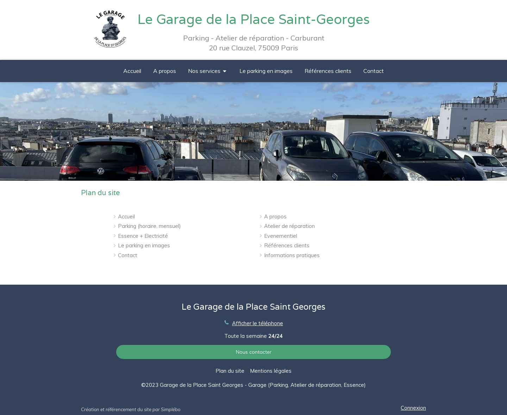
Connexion (413, 407)
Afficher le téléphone (257, 323)
